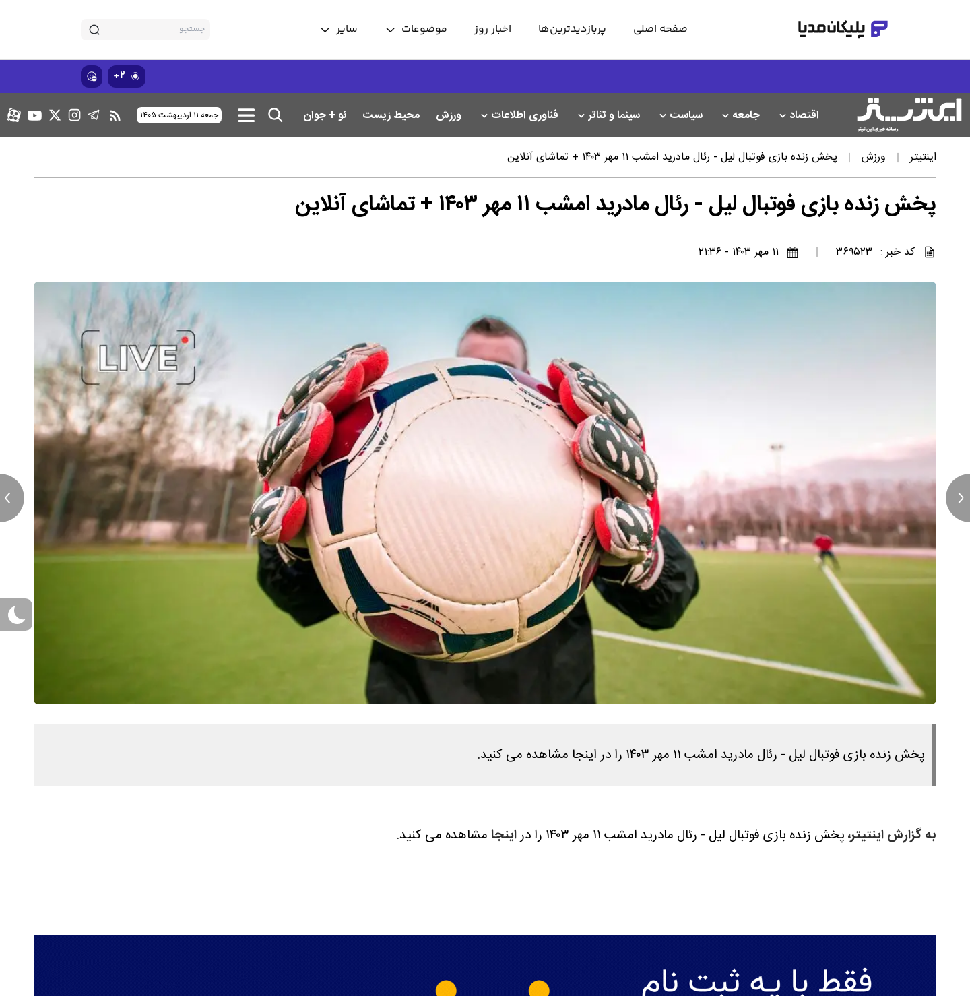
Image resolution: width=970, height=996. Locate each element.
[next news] (958, 498)
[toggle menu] (416, 30)
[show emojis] (91, 76)
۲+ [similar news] (126, 75)
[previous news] (12, 498)
